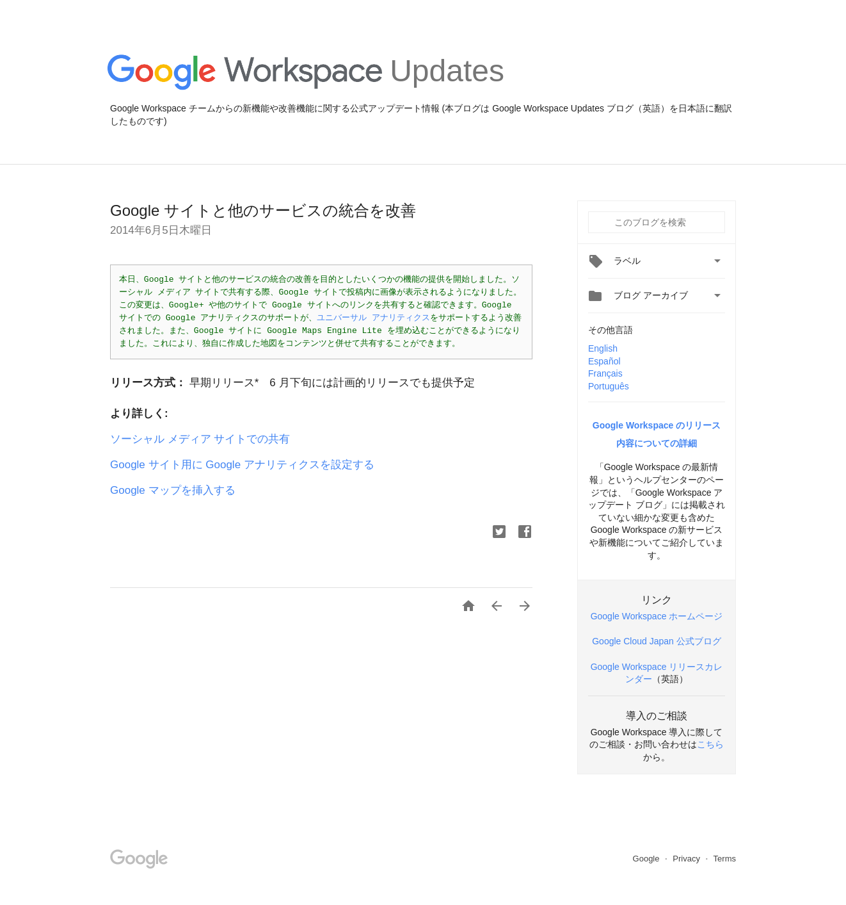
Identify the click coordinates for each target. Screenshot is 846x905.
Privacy (687, 858)
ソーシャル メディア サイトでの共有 (200, 439)
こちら (710, 744)
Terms (725, 858)
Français (605, 373)
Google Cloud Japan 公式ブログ (656, 641)
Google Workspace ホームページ (657, 616)
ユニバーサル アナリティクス (373, 318)
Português (608, 386)
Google (647, 858)
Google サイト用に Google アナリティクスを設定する (242, 465)
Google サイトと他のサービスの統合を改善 (263, 210)
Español (604, 361)
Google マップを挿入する (172, 490)
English (603, 348)
